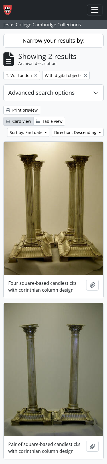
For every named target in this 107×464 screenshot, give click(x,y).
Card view (18, 121)
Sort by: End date (27, 132)
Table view (49, 121)
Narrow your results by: (53, 40)
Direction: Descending (76, 132)
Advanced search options (41, 92)
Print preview (22, 110)
